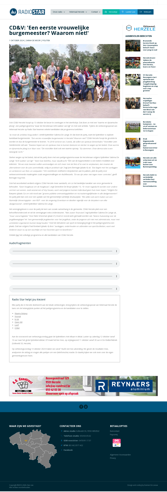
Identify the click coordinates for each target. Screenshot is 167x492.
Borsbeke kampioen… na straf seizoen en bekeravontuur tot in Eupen (150, 127)
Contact (94, 12)
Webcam (145, 12)
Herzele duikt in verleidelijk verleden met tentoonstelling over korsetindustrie (150, 181)
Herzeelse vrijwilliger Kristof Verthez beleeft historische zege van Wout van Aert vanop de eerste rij (150, 107)
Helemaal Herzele (76, 12)
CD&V (17, 329)
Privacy (113, 459)
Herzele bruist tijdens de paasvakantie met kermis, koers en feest (149, 63)
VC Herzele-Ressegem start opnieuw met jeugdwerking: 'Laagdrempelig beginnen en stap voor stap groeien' (150, 84)
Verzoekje (111, 12)
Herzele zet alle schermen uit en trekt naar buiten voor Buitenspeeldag (150, 163)
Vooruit (18, 317)
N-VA (17, 320)
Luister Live (128, 12)
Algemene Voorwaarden (120, 455)
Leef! (17, 326)
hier (17, 236)
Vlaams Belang (21, 314)
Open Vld (18, 323)
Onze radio (57, 12)
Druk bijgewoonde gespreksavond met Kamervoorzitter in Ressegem (150, 145)
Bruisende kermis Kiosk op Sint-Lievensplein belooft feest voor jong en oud (150, 46)
